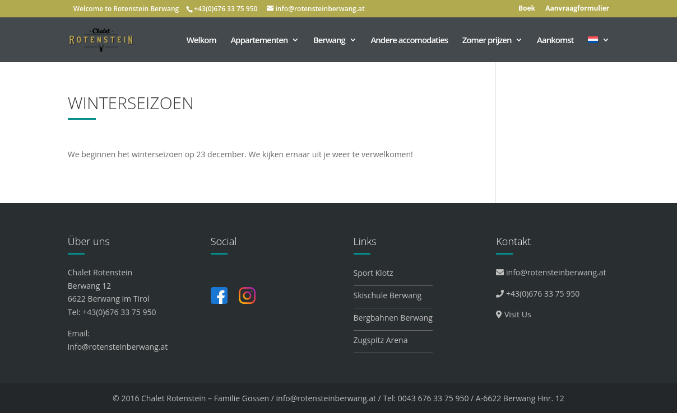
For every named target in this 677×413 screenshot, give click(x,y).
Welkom (201, 40)
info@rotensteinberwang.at (118, 346)
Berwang (329, 40)
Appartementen (259, 40)
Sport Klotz (373, 272)
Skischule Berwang (388, 295)
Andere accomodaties (409, 40)
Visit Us (513, 314)
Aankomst (555, 40)
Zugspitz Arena (381, 340)
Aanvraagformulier (577, 9)
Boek (526, 9)
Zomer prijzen (487, 40)
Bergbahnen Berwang (393, 317)
